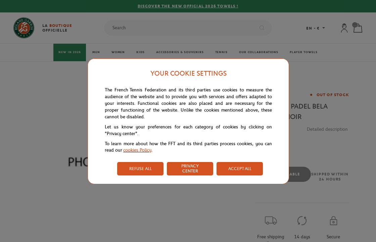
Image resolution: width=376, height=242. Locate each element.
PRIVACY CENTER (190, 168)
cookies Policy (137, 150)
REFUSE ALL (140, 168)
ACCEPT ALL (239, 168)
